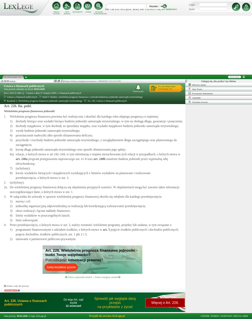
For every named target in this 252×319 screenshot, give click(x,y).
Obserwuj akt (138, 88)
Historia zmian (197, 84)
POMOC (215, 316)
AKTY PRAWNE (67, 13)
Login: (192, 4)
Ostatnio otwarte (198, 102)
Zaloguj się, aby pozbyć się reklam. (218, 81)
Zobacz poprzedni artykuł (78, 277)
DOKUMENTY (78, 12)
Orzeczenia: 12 (10, 291)
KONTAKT (226, 316)
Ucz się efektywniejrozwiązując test (166, 87)
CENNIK (88, 12)
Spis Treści (195, 89)
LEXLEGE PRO (114, 81)
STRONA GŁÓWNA (56, 13)
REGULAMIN (241, 316)
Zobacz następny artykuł (107, 277)
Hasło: (192, 9)
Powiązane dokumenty (200, 93)
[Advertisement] (126, 45)
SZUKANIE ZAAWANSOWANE (99, 13)
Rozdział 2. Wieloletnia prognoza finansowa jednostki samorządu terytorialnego (43, 101)
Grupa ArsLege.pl (37, 316)
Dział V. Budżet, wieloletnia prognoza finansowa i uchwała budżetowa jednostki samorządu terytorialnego (91, 97)
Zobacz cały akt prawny (16, 286)
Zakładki (194, 97)
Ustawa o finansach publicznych (24, 86)
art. (21, 159)
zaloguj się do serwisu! (161, 9)
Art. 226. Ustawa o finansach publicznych (105, 101)
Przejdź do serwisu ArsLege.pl (107, 315)
